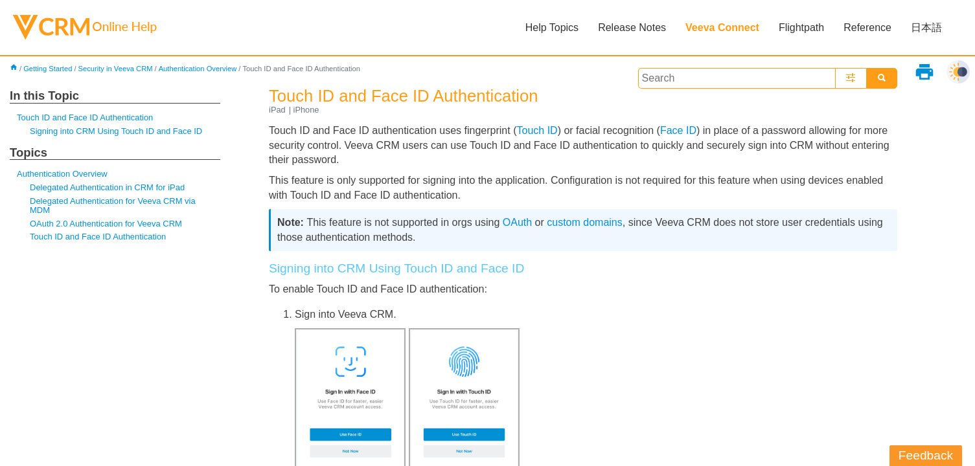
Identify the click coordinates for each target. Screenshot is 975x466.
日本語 (926, 27)
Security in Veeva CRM (115, 68)
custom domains (585, 222)
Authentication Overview (198, 68)
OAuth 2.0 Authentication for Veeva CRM (106, 223)
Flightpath (801, 27)
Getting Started (47, 68)
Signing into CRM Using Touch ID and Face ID (116, 131)
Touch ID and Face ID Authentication (85, 117)
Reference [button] (867, 27)
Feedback (926, 455)
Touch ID (536, 130)
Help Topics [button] (552, 27)
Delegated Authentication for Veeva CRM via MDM (113, 205)
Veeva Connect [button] (722, 27)
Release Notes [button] (632, 27)
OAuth (517, 222)
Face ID (678, 130)
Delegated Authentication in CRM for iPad (107, 187)
